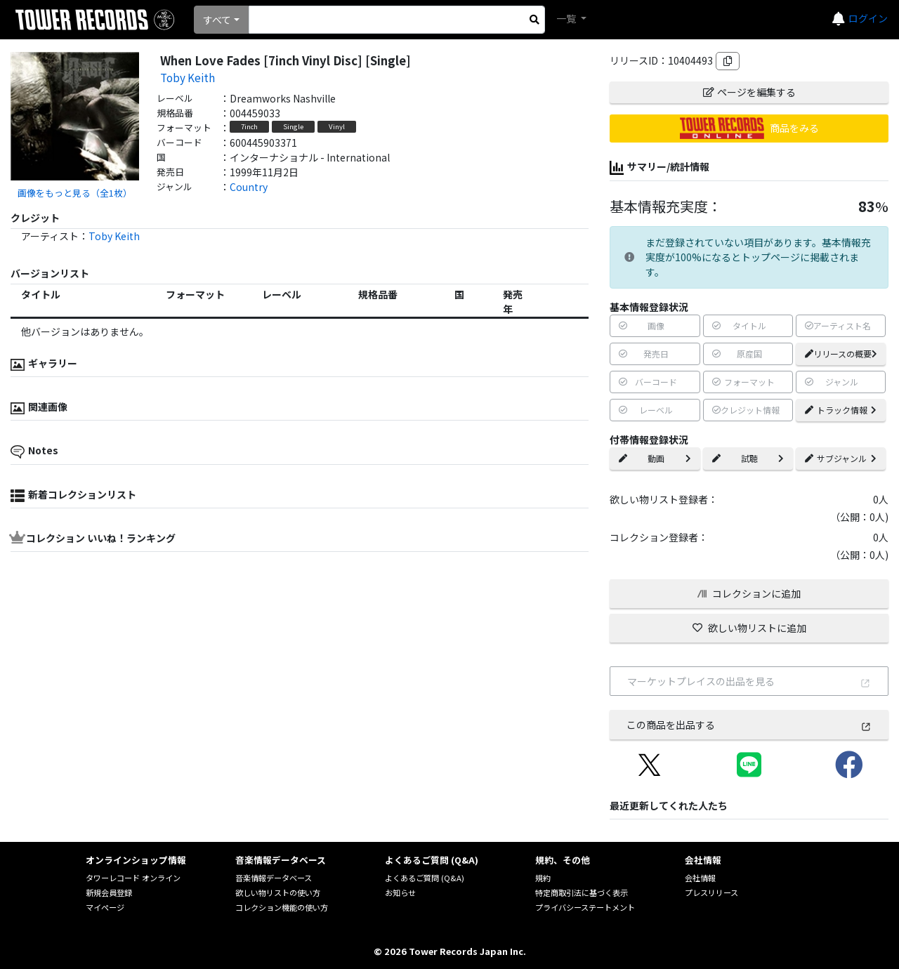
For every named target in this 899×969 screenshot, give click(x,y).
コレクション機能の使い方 (281, 907)
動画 (654, 458)
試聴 (748, 458)
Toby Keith (187, 77)
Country (249, 187)
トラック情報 (841, 410)
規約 (543, 877)
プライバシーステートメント (585, 907)
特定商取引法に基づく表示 (581, 892)
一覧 (567, 18)
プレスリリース (711, 892)
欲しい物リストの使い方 (277, 892)
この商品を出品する (749, 725)
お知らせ (400, 892)
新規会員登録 (109, 892)
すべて (217, 20)
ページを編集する (749, 92)
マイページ (105, 907)
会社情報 (700, 877)
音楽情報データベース (273, 877)
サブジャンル (841, 458)
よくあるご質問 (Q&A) (424, 877)
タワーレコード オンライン (133, 877)
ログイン (868, 18)
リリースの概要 (841, 354)
